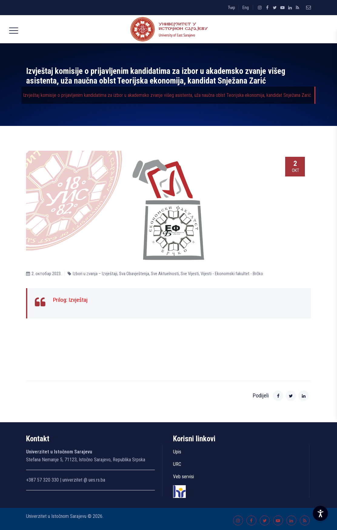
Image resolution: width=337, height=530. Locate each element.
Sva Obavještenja (134, 273)
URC (177, 464)
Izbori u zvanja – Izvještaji (95, 273)
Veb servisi (183, 476)
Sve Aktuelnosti (165, 273)
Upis (177, 452)
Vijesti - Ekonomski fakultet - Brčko (232, 273)
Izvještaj (78, 299)
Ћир (231, 7)
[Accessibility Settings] (320, 513)
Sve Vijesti (190, 273)
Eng (245, 7)
